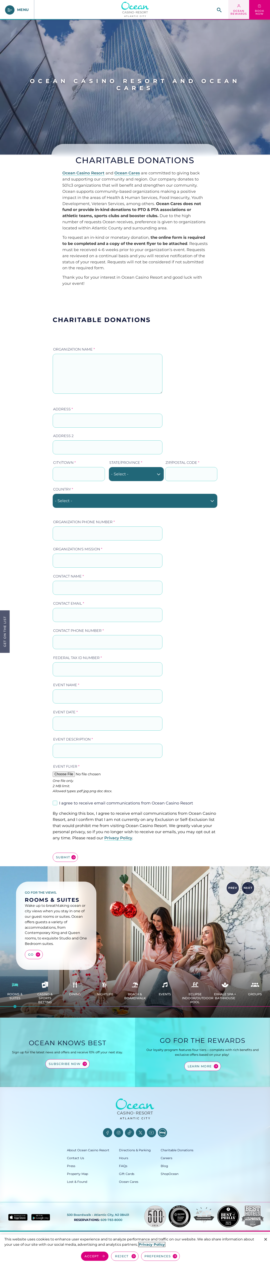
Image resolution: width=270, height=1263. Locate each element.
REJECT (121, 1256)
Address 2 (63, 436)
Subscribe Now (65, 1064)
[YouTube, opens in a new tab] (151, 1132)
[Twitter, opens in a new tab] (140, 1132)
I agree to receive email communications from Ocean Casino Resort (126, 803)
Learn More (200, 1066)
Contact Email (68, 603)
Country (63, 489)
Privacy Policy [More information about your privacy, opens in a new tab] (152, 1244)
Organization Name (74, 349)
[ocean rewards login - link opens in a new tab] (238, 10)
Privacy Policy (118, 838)
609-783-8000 (111, 1220)
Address (63, 409)
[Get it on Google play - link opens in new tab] (41, 1217)
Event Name (66, 685)
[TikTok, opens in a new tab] (129, 1132)
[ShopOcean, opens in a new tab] (182, 1174)
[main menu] (17, 10)
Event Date (65, 712)
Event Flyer (66, 766)
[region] (135, 1249)
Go (31, 955)
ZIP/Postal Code (182, 463)
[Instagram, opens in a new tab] (118, 1132)
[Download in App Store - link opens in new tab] (18, 1217)
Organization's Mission (77, 549)
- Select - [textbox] (119, 474)
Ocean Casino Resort (83, 173)
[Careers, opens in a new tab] (182, 1158)
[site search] (219, 10)
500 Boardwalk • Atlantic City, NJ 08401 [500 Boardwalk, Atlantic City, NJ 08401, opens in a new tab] (98, 1215)
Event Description (73, 739)
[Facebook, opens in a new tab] (107, 1132)
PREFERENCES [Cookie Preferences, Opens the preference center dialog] (157, 1256)
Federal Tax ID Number (77, 658)
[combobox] (136, 474)
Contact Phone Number (78, 631)
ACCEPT (92, 1256)
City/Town (64, 463)
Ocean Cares (127, 173)
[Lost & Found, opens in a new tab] (93, 1182)
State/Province (125, 463)
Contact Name (68, 576)
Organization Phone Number (84, 522)
